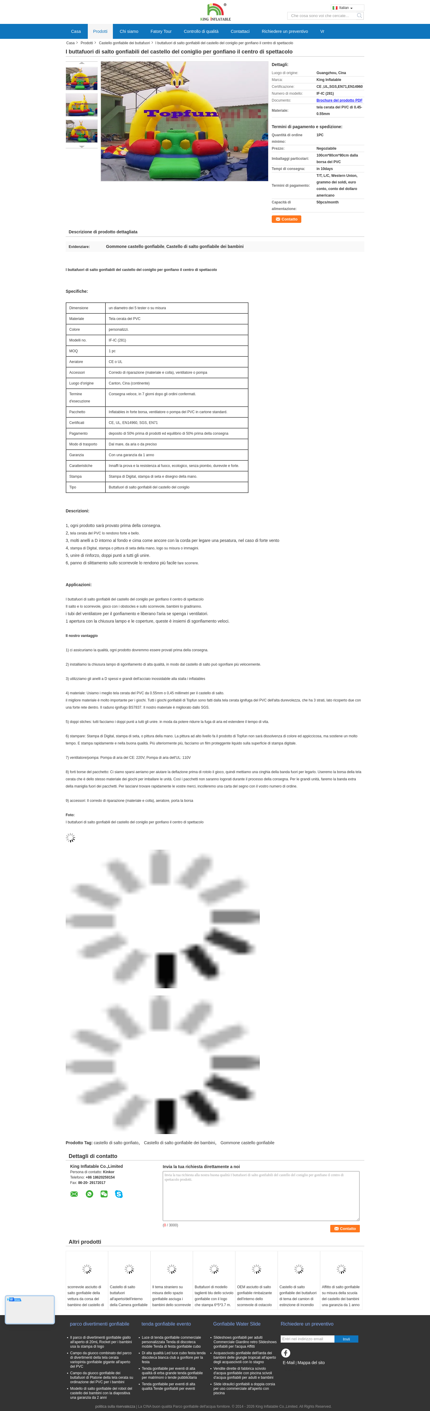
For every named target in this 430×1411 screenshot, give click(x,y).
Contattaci (240, 31)
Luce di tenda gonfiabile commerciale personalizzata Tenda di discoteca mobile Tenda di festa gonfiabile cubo (171, 1342)
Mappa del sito (311, 1362)
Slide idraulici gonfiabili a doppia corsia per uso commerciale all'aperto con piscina (244, 1388)
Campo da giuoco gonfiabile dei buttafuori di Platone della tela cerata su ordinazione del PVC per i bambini (101, 1377)
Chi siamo (129, 31)
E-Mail (289, 1362)
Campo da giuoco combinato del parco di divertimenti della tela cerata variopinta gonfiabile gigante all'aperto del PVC (100, 1360)
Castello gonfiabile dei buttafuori (124, 43)
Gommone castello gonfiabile (247, 1142)
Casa (76, 31)
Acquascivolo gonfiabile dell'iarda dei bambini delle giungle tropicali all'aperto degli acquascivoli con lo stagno (245, 1357)
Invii (346, 1339)
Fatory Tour (161, 31)
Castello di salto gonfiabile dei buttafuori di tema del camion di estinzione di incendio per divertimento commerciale (298, 1302)
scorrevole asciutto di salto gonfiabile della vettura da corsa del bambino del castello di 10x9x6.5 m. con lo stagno (85, 1302)
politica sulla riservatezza (115, 1406)
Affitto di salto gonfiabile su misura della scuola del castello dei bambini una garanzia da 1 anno (341, 1296)
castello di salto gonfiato (116, 1142)
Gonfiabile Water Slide (237, 1323)
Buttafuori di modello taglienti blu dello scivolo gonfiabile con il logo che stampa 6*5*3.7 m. (214, 1296)
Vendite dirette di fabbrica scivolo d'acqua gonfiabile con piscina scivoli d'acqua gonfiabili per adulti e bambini (243, 1373)
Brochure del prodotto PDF (340, 100)
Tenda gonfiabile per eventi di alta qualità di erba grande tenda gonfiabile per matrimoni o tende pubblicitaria (172, 1373)
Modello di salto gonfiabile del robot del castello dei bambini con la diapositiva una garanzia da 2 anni (101, 1393)
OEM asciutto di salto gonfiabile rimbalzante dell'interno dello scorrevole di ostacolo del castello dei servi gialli (254, 1302)
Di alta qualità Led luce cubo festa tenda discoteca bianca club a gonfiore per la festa (173, 1357)
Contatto (289, 219)
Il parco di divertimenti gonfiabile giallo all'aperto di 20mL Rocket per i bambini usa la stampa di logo (101, 1342)
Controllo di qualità (201, 31)
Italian (346, 8)
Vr (322, 31)
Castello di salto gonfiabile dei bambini (179, 1142)
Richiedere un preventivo (285, 31)
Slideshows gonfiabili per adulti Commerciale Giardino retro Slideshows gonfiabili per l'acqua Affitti (245, 1342)
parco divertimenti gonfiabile (99, 1323)
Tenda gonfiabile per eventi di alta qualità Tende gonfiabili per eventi (168, 1386)
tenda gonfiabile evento (166, 1323)
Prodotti (100, 31)
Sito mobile (291, 1370)
